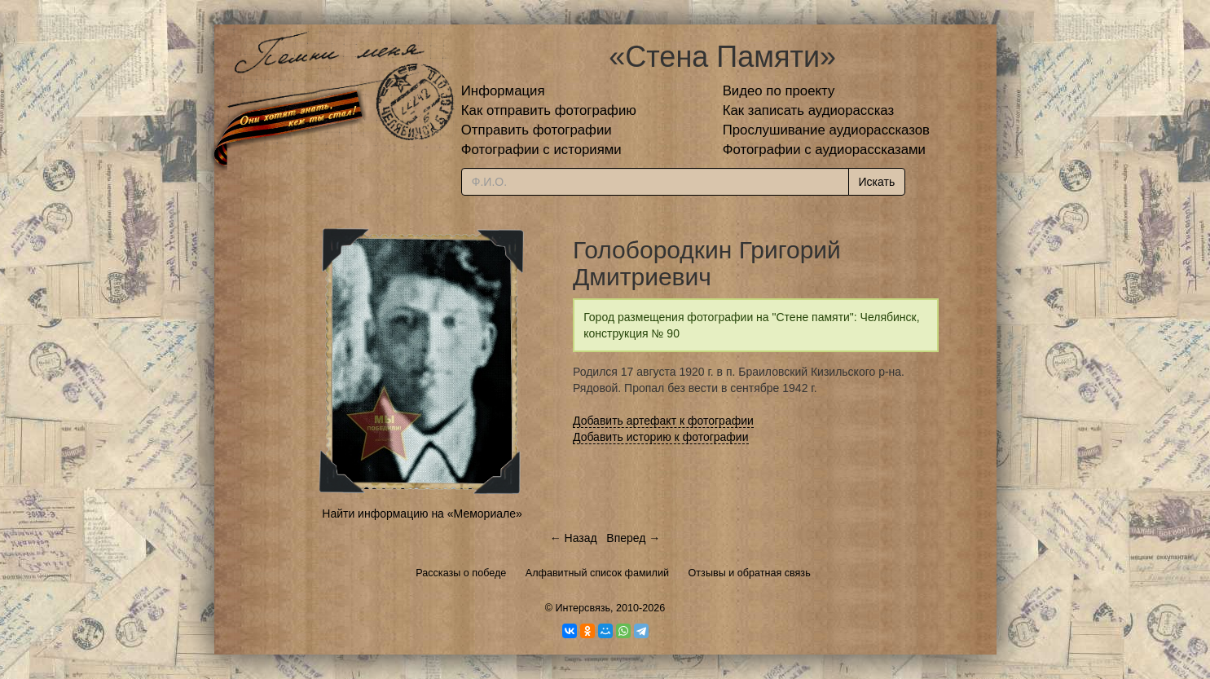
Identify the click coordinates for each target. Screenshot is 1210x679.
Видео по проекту (779, 91)
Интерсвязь (582, 608)
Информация (503, 91)
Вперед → (633, 538)
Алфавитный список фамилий (597, 573)
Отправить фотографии (536, 130)
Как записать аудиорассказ (809, 110)
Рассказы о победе (461, 573)
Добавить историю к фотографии (661, 436)
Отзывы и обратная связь (750, 573)
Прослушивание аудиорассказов (826, 130)
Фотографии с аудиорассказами (824, 149)
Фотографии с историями (541, 149)
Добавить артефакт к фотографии (663, 420)
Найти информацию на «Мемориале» (421, 513)
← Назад (573, 538)
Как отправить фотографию (548, 110)
